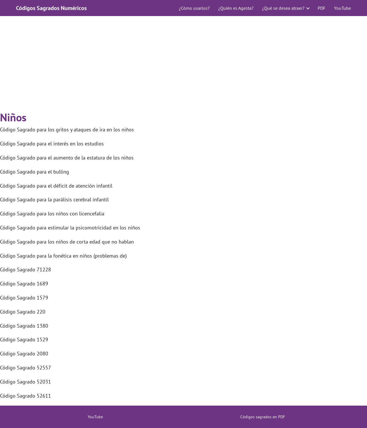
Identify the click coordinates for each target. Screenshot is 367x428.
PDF (321, 8)
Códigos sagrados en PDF (262, 416)
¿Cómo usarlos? (194, 8)
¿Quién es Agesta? (235, 8)
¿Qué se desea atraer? (283, 8)
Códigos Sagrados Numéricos (51, 8)
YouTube (342, 8)
